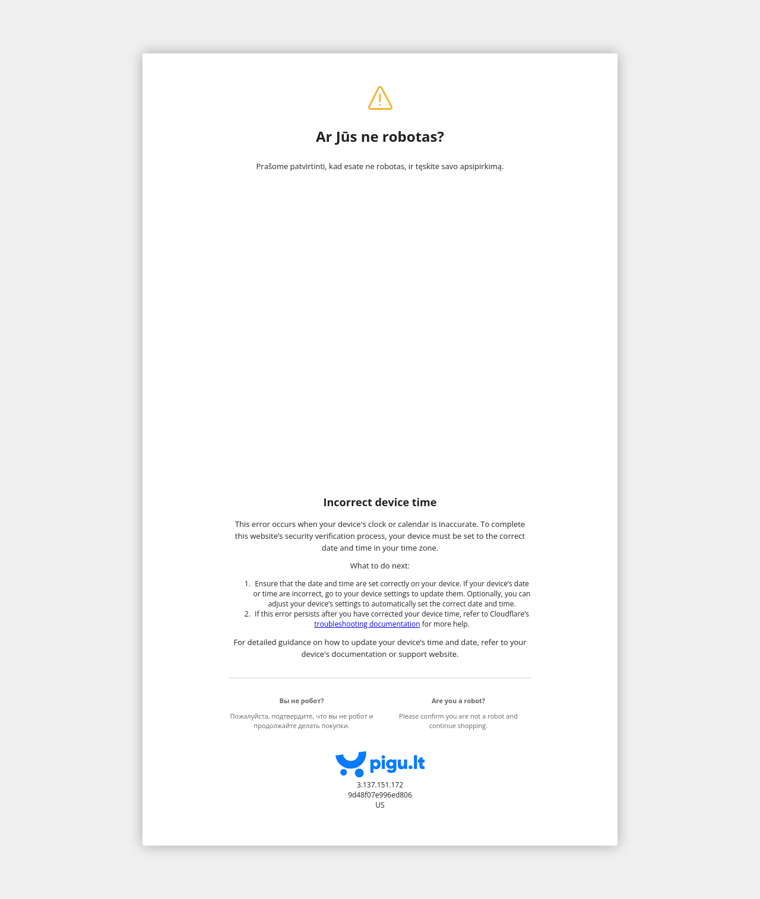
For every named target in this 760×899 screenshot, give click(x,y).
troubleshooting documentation (367, 624)
